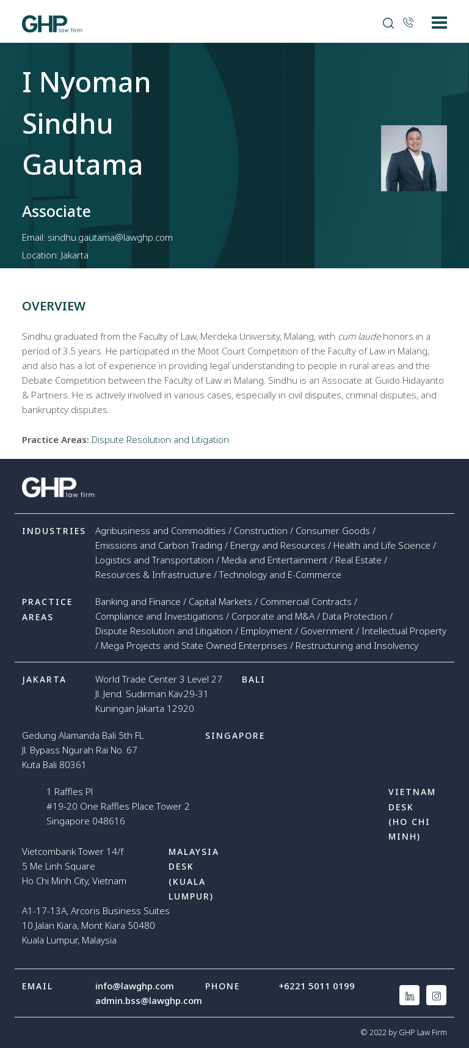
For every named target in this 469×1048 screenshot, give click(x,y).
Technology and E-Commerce (280, 574)
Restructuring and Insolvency (357, 645)
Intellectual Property (404, 631)
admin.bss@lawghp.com (148, 1000)
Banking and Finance (138, 601)
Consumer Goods (333, 530)
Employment (267, 631)
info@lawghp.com (134, 986)
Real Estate (358, 560)
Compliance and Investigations (159, 616)
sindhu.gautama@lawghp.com (110, 237)
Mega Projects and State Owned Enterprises (194, 645)
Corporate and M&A (272, 616)
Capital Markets (220, 601)
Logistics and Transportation (154, 560)
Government (327, 631)
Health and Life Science (382, 545)
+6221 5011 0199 (316, 986)
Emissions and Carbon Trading (158, 545)
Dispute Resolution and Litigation (160, 439)
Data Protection (354, 616)
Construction (261, 530)
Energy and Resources (277, 545)
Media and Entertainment (274, 560)
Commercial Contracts (306, 601)
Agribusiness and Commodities (160, 530)
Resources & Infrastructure (153, 574)
